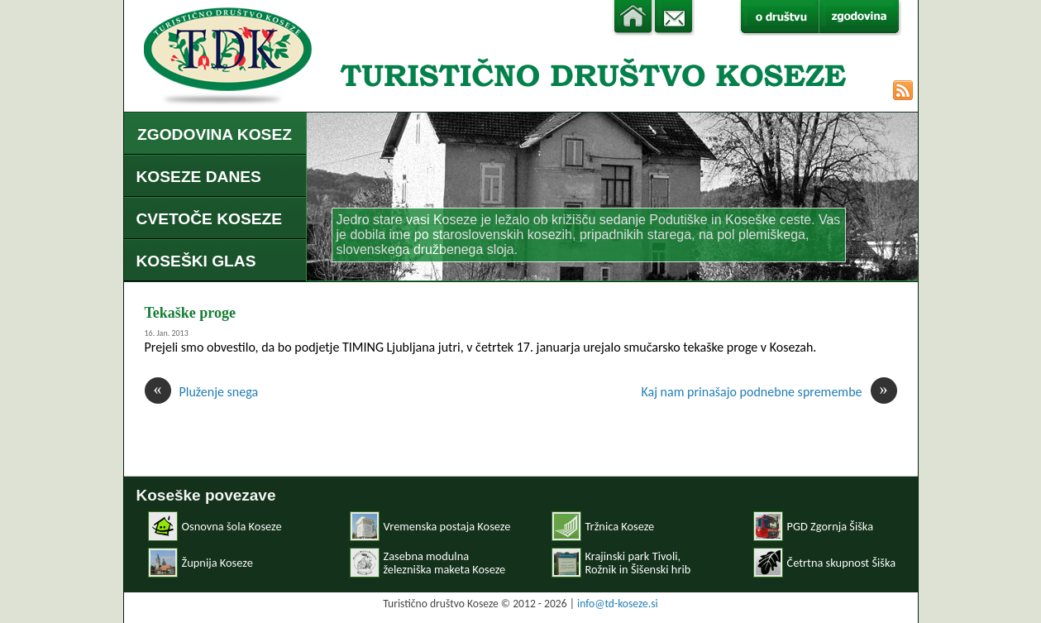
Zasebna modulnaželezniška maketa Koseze (445, 563)
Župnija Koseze (217, 562)
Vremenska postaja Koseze (447, 526)
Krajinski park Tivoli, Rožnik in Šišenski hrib (638, 563)
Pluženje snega (202, 392)
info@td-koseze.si (617, 604)
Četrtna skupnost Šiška (841, 562)
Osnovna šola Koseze (232, 526)
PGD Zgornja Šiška (830, 526)
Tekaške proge (190, 312)
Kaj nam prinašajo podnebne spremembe (768, 392)
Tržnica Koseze (620, 526)
